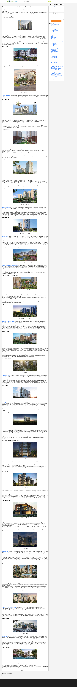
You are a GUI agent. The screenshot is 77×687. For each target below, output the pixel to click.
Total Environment (54, 55)
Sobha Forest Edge (5, 429)
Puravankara (53, 49)
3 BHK (54, 28)
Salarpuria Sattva (54, 50)
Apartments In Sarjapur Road (56, 75)
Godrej (52, 36)
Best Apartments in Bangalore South (8, 674)
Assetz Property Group (55, 24)
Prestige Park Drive (54, 79)
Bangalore (55, 39)
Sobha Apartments (54, 52)
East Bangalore (55, 30)
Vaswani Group (54, 57)
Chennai (54, 43)
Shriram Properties (54, 51)
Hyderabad (55, 44)
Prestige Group (53, 38)
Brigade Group (53, 35)
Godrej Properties (54, 37)
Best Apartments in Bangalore (8, 673)
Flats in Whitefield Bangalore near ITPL (41, 674)
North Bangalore (56, 31)
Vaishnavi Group (54, 56)
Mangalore (55, 46)
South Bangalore (56, 32)
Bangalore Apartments (55, 25)
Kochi (54, 45)
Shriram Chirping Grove (55, 76)
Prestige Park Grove (54, 62)
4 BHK (54, 29)
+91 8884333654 (58, 4)
